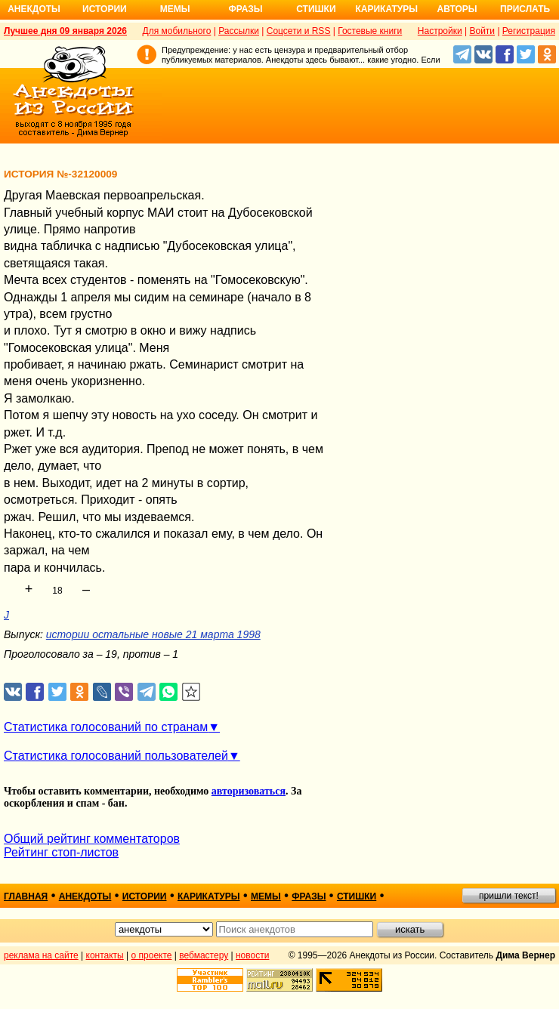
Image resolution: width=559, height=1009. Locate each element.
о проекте (151, 955)
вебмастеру (203, 955)
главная (26, 896)
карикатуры (209, 896)
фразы (309, 896)
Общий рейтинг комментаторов (92, 838)
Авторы (457, 9)
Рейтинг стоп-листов (61, 852)
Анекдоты (34, 9)
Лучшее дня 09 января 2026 (65, 31)
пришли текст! (509, 895)
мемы (266, 896)
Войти (482, 31)
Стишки (315, 9)
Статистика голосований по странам (106, 726)
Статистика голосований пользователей (116, 755)
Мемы (175, 9)
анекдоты (85, 896)
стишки (356, 896)
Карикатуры (386, 9)
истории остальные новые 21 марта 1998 (153, 634)
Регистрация (528, 31)
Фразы (245, 9)
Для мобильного (177, 31)
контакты (105, 955)
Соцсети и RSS (299, 31)
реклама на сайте (41, 955)
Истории (104, 9)
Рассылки (238, 31)
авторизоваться (249, 791)
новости (252, 955)
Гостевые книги (370, 31)
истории (144, 896)
